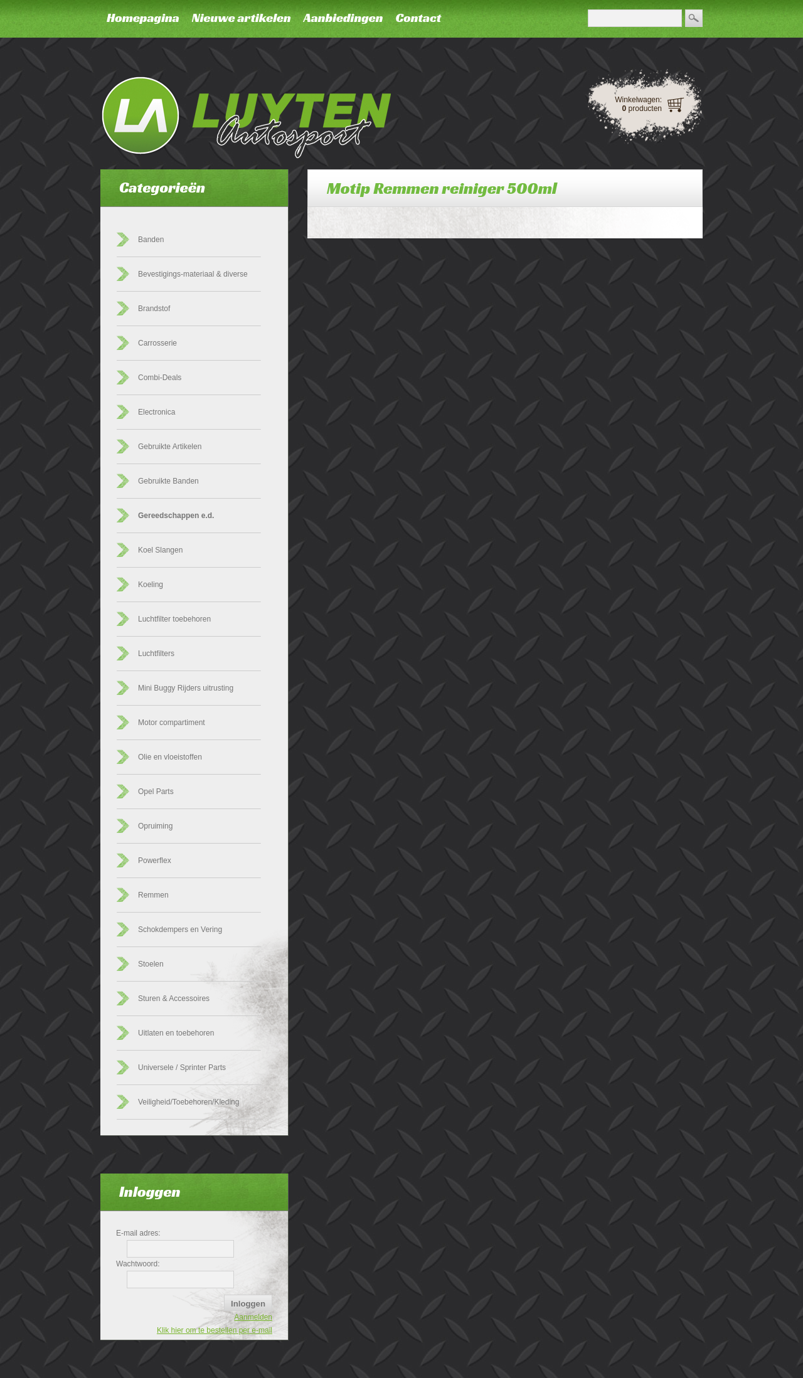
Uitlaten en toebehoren (176, 1033)
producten (642, 108)
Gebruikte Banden (168, 481)
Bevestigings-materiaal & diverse (193, 274)
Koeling (150, 584)
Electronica (156, 412)
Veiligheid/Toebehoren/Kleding (188, 1102)
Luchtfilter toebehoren (174, 619)
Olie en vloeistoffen (170, 757)
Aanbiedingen (343, 17)
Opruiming (155, 826)
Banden (151, 239)
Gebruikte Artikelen (169, 446)
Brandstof (154, 308)
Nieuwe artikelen (241, 17)
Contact (418, 17)
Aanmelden (253, 1317)
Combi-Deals (159, 377)
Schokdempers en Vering (180, 929)
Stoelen (151, 964)
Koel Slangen (160, 550)
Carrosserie (157, 343)
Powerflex (154, 860)
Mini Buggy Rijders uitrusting (185, 688)
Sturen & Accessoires (174, 998)
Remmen (153, 895)
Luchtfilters (156, 653)
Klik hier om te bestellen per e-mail (214, 1330)
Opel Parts (156, 791)
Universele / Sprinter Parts (182, 1067)
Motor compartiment (171, 722)
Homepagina (143, 17)
